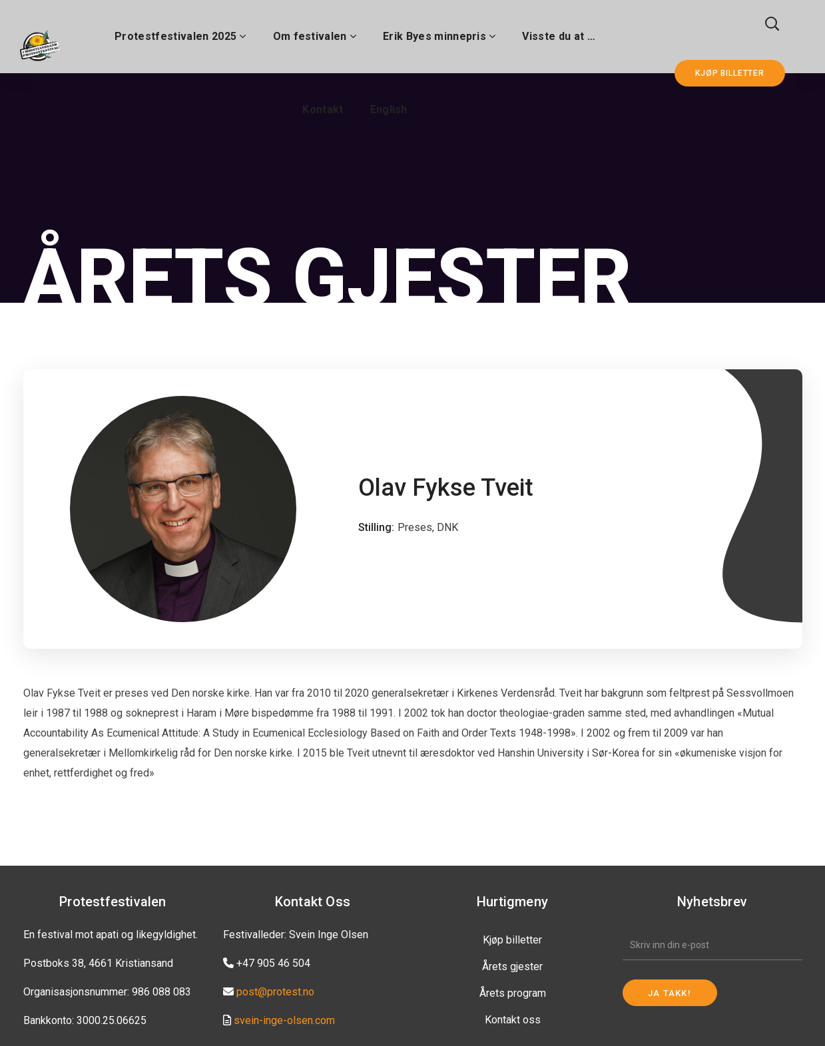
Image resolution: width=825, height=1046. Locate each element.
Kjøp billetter (512, 940)
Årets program (512, 993)
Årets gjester (512, 966)
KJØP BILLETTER (729, 73)
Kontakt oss (513, 1019)
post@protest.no (275, 991)
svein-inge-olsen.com (284, 1020)
